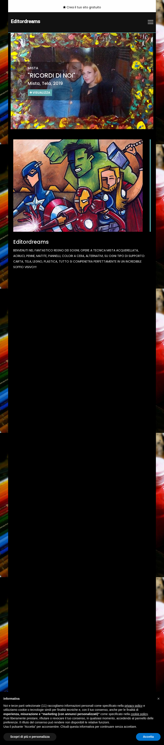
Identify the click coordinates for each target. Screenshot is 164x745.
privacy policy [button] (133, 705)
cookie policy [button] (139, 714)
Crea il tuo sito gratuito (82, 7)
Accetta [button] (148, 736)
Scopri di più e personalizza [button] (30, 736)
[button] (158, 698)
